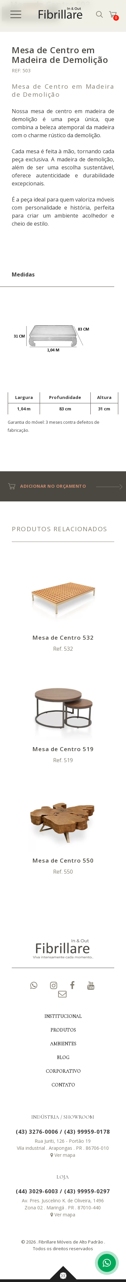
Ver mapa (62, 1155)
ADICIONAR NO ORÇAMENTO (49, 486)
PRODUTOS (63, 1030)
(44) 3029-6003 (37, 1191)
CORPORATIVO (63, 1071)
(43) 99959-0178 (87, 1131)
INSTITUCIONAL (63, 1016)
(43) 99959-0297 (87, 1191)
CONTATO (63, 1085)
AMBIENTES (63, 1044)
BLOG (63, 1057)
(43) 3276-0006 (37, 1131)
